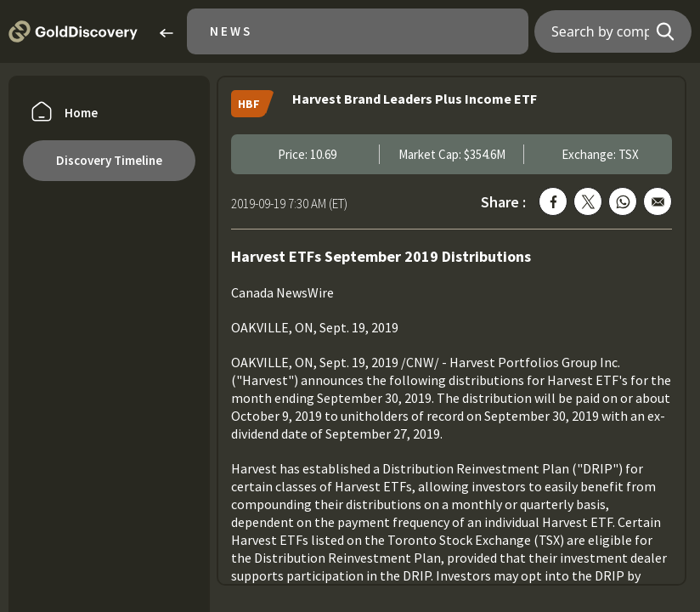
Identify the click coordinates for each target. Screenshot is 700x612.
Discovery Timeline (109, 160)
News (231, 31)
